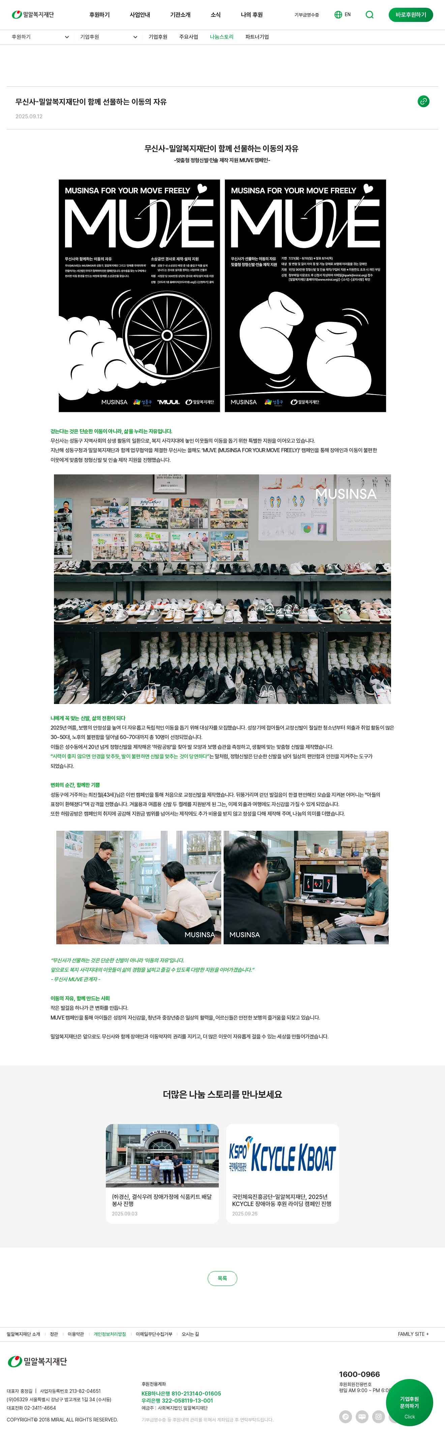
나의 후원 (252, 14)
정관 (54, 1334)
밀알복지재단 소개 (23, 1334)
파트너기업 (257, 37)
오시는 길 (190, 1334)
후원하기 (99, 14)
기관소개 (180, 14)
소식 (216, 14)
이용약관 (76, 1334)
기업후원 (89, 37)
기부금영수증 (307, 15)
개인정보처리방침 (110, 1334)
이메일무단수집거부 (154, 1334)
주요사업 (188, 37)
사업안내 (140, 14)
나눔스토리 (222, 37)
